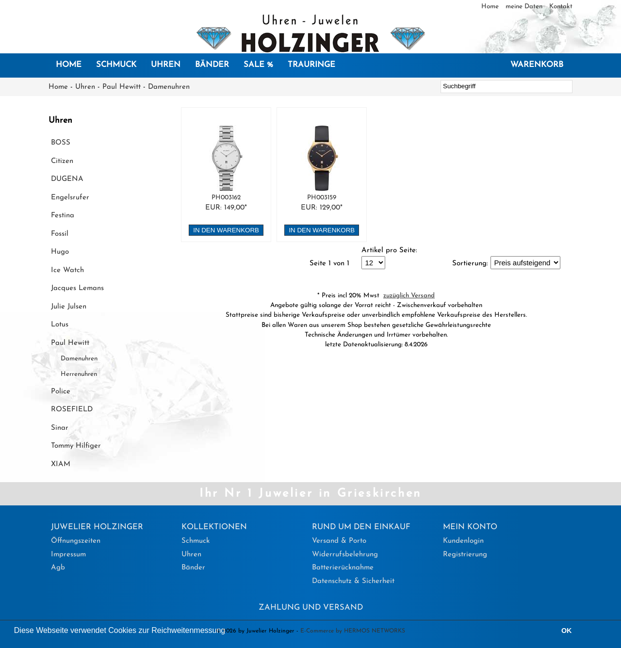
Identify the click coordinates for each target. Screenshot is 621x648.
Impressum (68, 554)
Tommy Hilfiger (76, 446)
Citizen (62, 161)
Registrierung (465, 554)
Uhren (165, 65)
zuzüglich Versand (409, 295)
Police (60, 391)
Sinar (59, 428)
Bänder (212, 65)
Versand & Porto (339, 541)
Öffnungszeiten (75, 541)
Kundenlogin (463, 541)
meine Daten (525, 6)
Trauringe (311, 65)
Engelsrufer (70, 197)
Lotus (59, 324)
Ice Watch (67, 270)
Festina (62, 215)
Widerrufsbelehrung (345, 554)
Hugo (60, 252)
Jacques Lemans (77, 288)
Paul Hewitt (121, 87)
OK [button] (566, 630)
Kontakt (560, 6)
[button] (229, 631)
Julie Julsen (68, 306)
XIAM (60, 464)
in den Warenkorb (226, 230)
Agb (58, 567)
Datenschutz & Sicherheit (353, 581)
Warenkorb (536, 65)
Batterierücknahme (343, 567)
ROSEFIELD (72, 409)
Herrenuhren (79, 374)
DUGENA (67, 179)
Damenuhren (169, 87)
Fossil (59, 234)
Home (491, 6)
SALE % (258, 65)
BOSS (60, 142)
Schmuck (116, 65)
